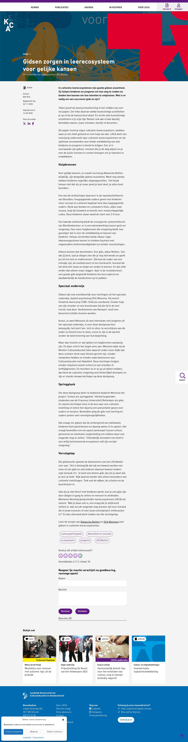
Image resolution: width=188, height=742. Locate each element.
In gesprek (115, 7)
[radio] (61, 556)
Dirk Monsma (111, 522)
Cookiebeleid (27, 737)
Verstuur (65, 611)
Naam (93, 581)
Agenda (88, 7)
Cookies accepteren (13, 732)
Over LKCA (144, 7)
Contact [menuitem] (60, 715)
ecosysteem (68, 540)
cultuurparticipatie (71, 534)
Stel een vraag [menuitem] (63, 709)
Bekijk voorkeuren (54, 732)
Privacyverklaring (38, 737)
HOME (27, 54)
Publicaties (61, 7)
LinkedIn (94, 709)
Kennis (35, 7)
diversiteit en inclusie (99, 534)
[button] (63, 720)
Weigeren (34, 732)
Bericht (93, 597)
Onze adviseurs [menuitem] (63, 712)
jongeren (85, 540)
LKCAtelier (102, 540)
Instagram (95, 712)
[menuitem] (35, 6)
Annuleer (82, 611)
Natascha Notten (90, 522)
